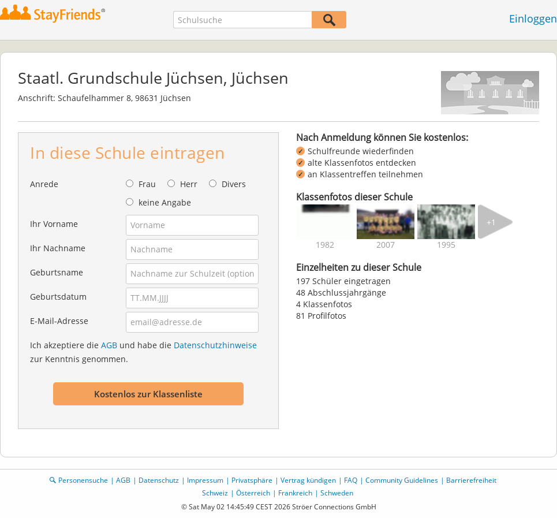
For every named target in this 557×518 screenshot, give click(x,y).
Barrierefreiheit (471, 480)
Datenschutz (159, 480)
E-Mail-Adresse (59, 320)
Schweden (336, 493)
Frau (147, 183)
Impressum (205, 480)
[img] (325, 221)
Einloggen (533, 18)
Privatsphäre (251, 480)
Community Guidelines (401, 480)
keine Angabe (165, 202)
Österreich (253, 493)
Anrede (44, 183)
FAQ (350, 480)
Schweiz (215, 493)
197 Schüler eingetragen (343, 280)
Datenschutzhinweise (215, 345)
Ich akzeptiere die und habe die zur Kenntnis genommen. (143, 352)
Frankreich (295, 493)
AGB (109, 345)
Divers (234, 183)
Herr (188, 183)
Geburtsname (56, 272)
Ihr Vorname (54, 223)
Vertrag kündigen (308, 480)
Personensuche (83, 480)
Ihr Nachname (57, 248)
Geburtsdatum (58, 296)
